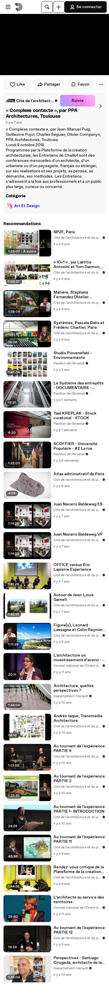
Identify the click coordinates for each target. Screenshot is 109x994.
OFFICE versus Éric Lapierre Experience (72, 567)
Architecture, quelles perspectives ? (73, 688)
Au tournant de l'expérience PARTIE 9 (79, 748)
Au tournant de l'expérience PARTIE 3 (79, 778)
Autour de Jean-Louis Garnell (73, 597)
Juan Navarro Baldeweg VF (78, 534)
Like (17, 84)
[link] (32, 100)
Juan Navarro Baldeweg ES (78, 504)
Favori (80, 84)
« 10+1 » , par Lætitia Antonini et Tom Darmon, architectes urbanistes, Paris (77, 264)
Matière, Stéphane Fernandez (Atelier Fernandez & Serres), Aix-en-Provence (77, 294)
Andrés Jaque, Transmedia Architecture (77, 718)
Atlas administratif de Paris (78, 474)
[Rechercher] (47, 7)
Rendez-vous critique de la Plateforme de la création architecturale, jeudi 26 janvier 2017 (78, 869)
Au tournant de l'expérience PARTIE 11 (79, 839)
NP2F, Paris (64, 232)
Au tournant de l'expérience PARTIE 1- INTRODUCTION (79, 809)
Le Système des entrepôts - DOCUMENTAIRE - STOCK (78, 385)
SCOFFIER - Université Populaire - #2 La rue (75, 446)
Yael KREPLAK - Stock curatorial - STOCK (75, 415)
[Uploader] (59, 7)
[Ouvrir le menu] (8, 7)
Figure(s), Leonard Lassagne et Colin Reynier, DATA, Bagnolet (78, 627)
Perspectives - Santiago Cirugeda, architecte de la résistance (77, 960)
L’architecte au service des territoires (78, 899)
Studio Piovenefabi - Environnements (72, 355)
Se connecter (85, 7)
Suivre (78, 100)
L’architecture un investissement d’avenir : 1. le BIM (79, 657)
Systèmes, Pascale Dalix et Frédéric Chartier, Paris (78, 325)
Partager (48, 84)
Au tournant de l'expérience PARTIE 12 (79, 930)
